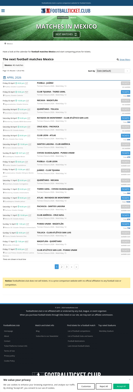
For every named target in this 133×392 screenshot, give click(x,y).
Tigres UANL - (83, 189)
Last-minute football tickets (79, 346)
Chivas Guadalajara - (83, 153)
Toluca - (83, 233)
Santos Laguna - (83, 144)
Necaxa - (83, 101)
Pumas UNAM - (83, 224)
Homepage (8, 331)
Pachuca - (83, 207)
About (6, 336)
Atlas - (83, 198)
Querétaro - (83, 109)
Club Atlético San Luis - (83, 250)
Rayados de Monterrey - (83, 118)
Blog (37, 331)
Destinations (63, 18)
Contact (7, 341)
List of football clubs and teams (80, 336)
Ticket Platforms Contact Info (15, 346)
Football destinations (76, 341)
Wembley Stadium (106, 331)
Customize (86, 386)
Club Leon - (83, 136)
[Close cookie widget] (130, 380)
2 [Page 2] (62, 266)
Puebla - (83, 83)
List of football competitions (79, 331)
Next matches (64, 34)
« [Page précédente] (71, 266)
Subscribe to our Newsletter (47, 336)
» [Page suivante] (76, 266)
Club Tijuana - (83, 92)
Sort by (91, 71)
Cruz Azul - (83, 127)
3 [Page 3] (66, 266)
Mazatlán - (83, 242)
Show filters (125, 59)
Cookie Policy (9, 361)
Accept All (121, 386)
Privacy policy (9, 356)
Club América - (83, 215)
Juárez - (83, 171)
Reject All (104, 386)
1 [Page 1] (56, 266)
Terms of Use (9, 351)
